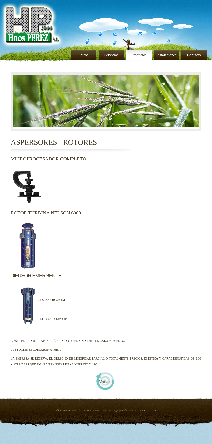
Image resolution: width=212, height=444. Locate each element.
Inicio (83, 55)
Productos (138, 55)
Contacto (194, 55)
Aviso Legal (112, 410)
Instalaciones (166, 55)
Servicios (111, 55)
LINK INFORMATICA (144, 410)
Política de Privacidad (66, 410)
